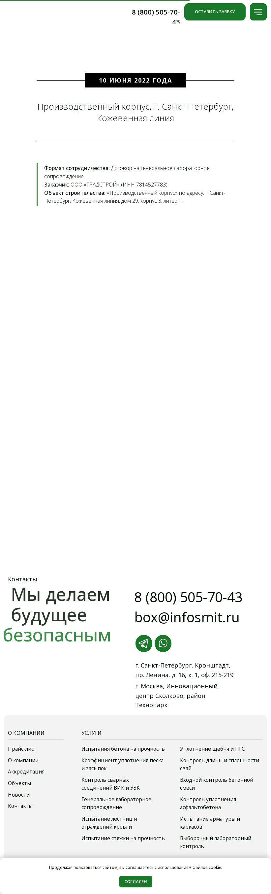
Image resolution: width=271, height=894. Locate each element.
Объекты (19, 783)
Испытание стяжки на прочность (123, 838)
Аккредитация (26, 771)
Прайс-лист (22, 748)
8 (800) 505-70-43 (188, 597)
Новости (19, 794)
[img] (38, 12)
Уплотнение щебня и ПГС (212, 748)
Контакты (20, 806)
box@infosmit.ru (187, 617)
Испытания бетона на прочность (123, 748)
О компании (23, 760)
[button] (258, 11)
